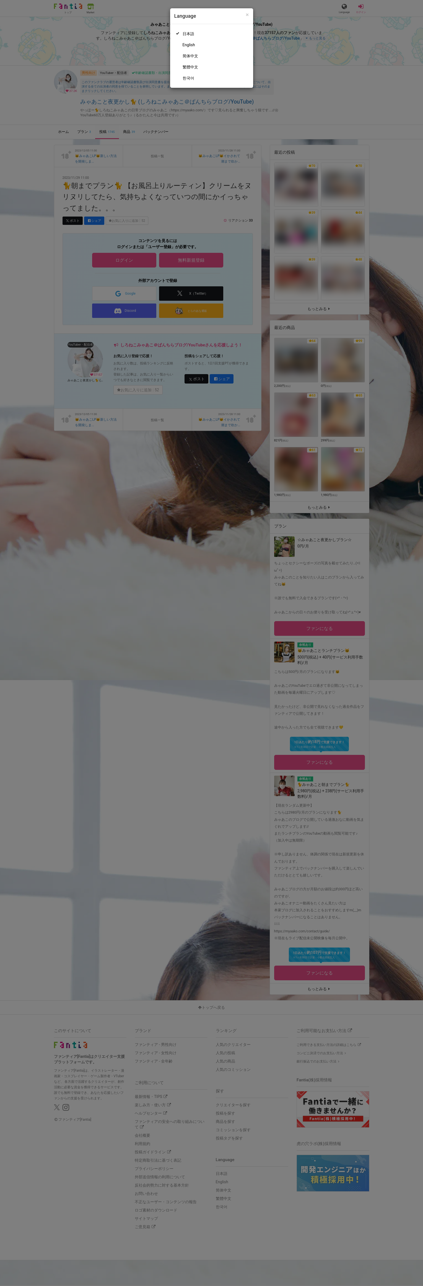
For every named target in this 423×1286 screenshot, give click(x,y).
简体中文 (190, 56)
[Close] (247, 15)
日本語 (188, 34)
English (189, 45)
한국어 (188, 78)
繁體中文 (190, 67)
